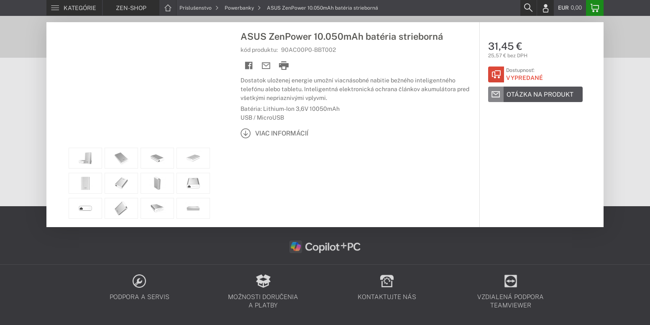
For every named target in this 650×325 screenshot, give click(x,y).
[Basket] (595, 8)
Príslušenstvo (199, 8)
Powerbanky (243, 8)
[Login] (545, 8)
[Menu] (74, 8)
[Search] (528, 8)
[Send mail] (266, 66)
